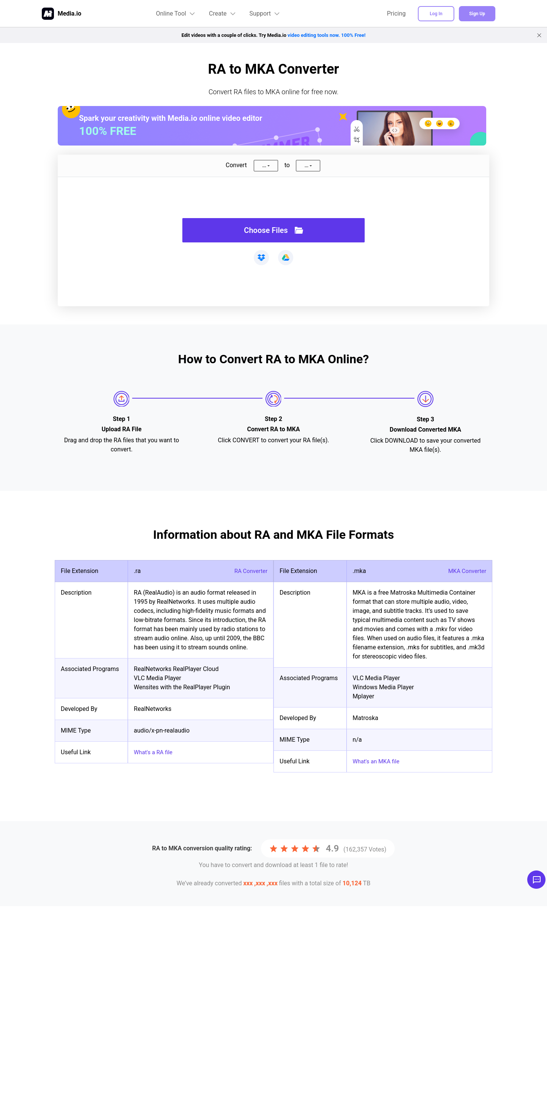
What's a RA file (154, 752)
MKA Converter (465, 570)
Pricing (396, 13)
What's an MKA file (378, 761)
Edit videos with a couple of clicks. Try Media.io (273, 35)
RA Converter (249, 570)
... (264, 165)
